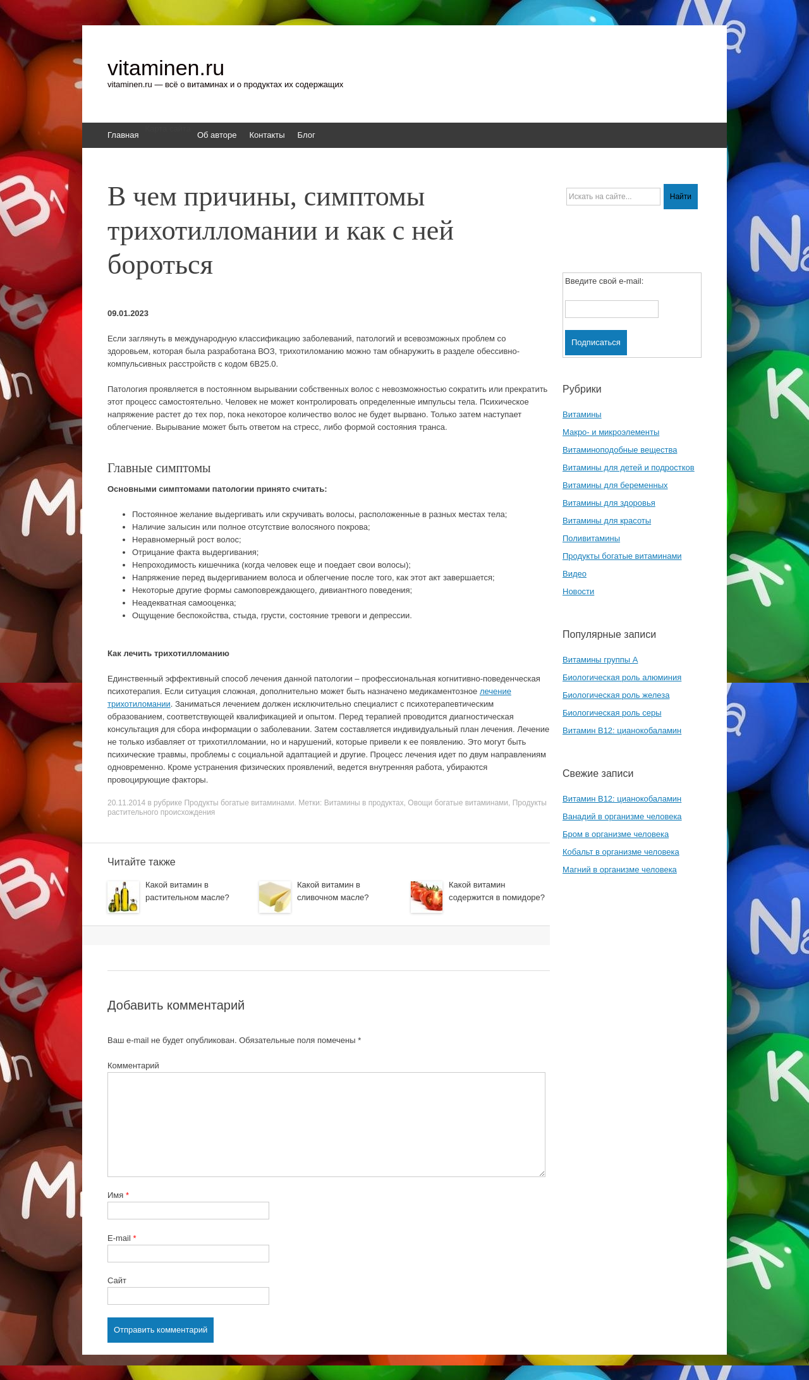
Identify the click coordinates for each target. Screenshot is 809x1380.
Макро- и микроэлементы (611, 432)
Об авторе (217, 135)
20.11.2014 (126, 802)
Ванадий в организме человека (622, 816)
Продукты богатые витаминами (239, 802)
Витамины (582, 414)
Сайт (116, 1280)
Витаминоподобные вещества (620, 450)
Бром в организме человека (616, 834)
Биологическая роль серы (612, 712)
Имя (118, 1195)
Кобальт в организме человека (621, 852)
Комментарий (133, 1065)
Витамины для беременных (615, 485)
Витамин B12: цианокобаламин (622, 730)
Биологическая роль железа (616, 695)
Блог (306, 135)
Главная (122, 135)
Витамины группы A (600, 659)
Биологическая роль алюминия (622, 677)
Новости (578, 591)
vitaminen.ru (165, 67)
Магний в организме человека (620, 869)
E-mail (122, 1238)
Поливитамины (591, 538)
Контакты (266, 135)
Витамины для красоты (607, 520)
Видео (575, 573)
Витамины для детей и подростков (629, 467)
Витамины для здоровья (609, 503)
